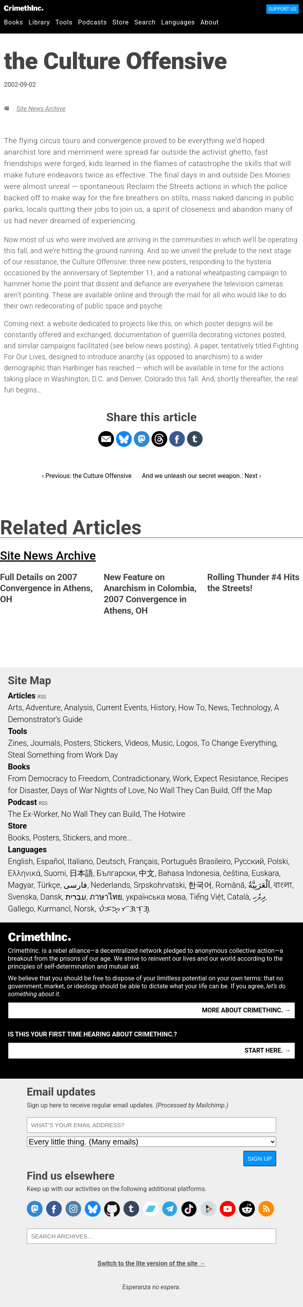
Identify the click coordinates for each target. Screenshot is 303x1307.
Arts (15, 707)
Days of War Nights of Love (97, 790)
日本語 (81, 873)
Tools (64, 22)
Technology (251, 707)
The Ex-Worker (33, 814)
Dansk (51, 897)
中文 (147, 873)
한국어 (200, 885)
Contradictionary (140, 778)
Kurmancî (54, 908)
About (209, 22)
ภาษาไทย (106, 897)
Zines (17, 743)
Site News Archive (40, 108)
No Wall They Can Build (188, 790)
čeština (235, 873)
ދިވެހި (259, 897)
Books (13, 22)
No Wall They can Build (100, 814)
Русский (249, 861)
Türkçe (48, 885)
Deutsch (110, 861)
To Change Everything (238, 743)
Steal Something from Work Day (63, 755)
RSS (41, 697)
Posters (77, 743)
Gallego (21, 908)
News (218, 707)
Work (182, 778)
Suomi (55, 873)
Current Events (121, 707)
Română (230, 885)
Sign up (260, 1158)
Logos (186, 743)
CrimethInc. (23, 8)
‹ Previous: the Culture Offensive (86, 476)
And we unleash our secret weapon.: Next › (201, 476)
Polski (277, 861)
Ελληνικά (24, 873)
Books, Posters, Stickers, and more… (70, 837)
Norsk (84, 908)
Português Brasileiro (196, 861)
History (162, 707)
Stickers (108, 743)
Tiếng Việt (206, 897)
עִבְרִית (75, 897)
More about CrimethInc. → (246, 1010)
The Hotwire (164, 814)
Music (162, 743)
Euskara (265, 873)
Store (120, 22)
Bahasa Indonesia (189, 873)
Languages (178, 22)
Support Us (282, 9)
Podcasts (92, 22)
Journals (45, 743)
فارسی (75, 885)
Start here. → (268, 1050)
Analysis (78, 707)
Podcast (22, 802)
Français (143, 861)
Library (39, 22)
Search (145, 22)
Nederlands (110, 885)
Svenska (22, 897)
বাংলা (282, 885)
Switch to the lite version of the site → (151, 1263)
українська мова (156, 897)
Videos (136, 743)
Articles (22, 695)
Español (50, 861)
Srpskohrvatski (159, 885)
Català (238, 897)
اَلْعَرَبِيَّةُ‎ (259, 885)
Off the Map (251, 790)
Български (116, 873)
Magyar (21, 885)
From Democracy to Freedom (58, 778)
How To (191, 707)
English (20, 861)
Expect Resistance (226, 778)
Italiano (80, 861)
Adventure (43, 707)
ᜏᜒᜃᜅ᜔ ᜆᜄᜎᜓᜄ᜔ (124, 908)
